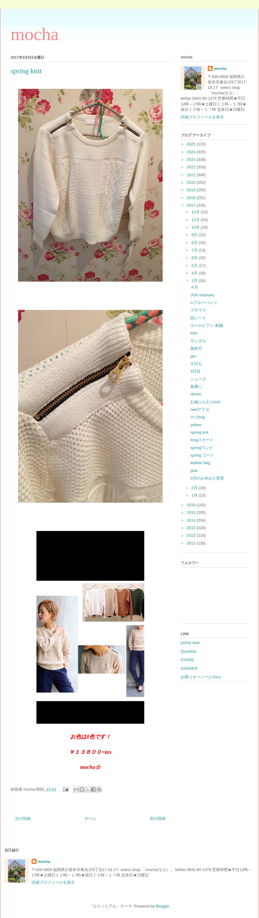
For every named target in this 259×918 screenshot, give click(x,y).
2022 (192, 167)
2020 (192, 182)
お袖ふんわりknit (205, 402)
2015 (192, 512)
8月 (195, 242)
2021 (192, 175)
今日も (196, 363)
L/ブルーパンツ (203, 302)
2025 (192, 144)
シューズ (198, 379)
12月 (196, 212)
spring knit (199, 432)
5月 (195, 265)
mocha (35, 34)
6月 (195, 257)
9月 (195, 235)
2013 (192, 528)
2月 (195, 488)
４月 (194, 287)
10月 (196, 227)
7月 (195, 250)
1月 (195, 495)
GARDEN (189, 668)
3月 (195, 280)
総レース (198, 318)
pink (194, 470)
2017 (192, 205)
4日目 (195, 371)
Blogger (162, 906)
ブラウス (198, 310)
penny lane (190, 642)
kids (193, 333)
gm (193, 356)
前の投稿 (158, 818)
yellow (195, 425)
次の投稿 (23, 818)
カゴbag (197, 417)
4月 (195, 273)
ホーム (90, 818)
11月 (196, 219)
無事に (196, 386)
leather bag (200, 463)
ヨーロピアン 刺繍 (206, 325)
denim (195, 394)
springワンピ (201, 447)
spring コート (202, 455)
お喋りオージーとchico (201, 677)
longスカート (202, 440)
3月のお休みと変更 (207, 478)
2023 (192, 159)
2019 (192, 190)
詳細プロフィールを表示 (202, 117)
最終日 (196, 348)
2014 (192, 520)
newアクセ (199, 409)
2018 (192, 197)
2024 (192, 152)
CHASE (187, 659)
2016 (192, 505)
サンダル (198, 341)
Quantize (188, 651)
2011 (192, 543)
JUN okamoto (202, 295)
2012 (192, 535)
